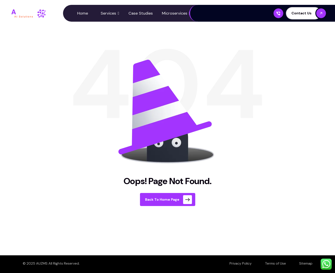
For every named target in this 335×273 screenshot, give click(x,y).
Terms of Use (275, 263)
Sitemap (305, 263)
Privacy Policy (241, 263)
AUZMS (42, 263)
